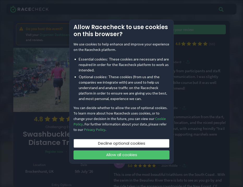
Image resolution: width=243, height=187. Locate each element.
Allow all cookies (121, 154)
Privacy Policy (94, 129)
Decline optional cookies (121, 143)
